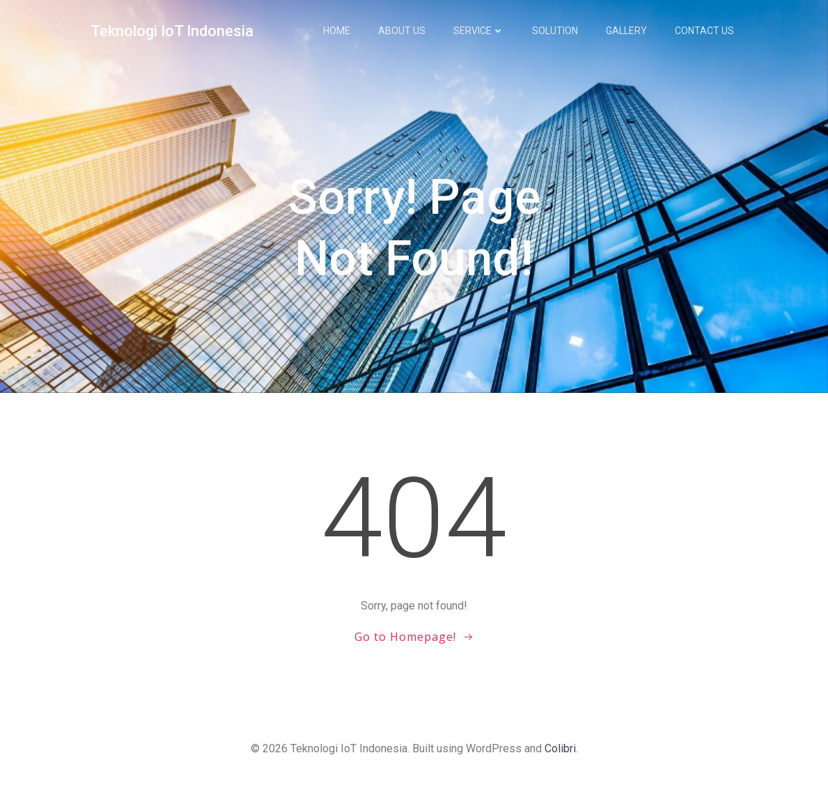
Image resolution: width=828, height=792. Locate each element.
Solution (556, 31)
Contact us (705, 31)
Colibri (560, 751)
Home (337, 31)
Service (479, 31)
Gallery (627, 31)
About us (402, 31)
